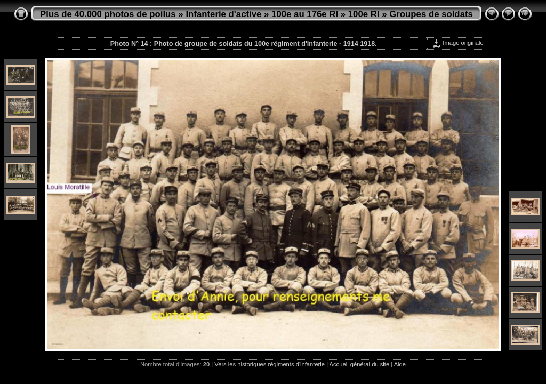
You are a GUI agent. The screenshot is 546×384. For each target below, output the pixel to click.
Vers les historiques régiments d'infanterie (269, 364)
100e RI (364, 14)
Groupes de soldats (431, 14)
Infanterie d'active (223, 14)
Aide (400, 364)
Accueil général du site (360, 364)
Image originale (458, 42)
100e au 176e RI (304, 14)
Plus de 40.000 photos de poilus (108, 14)
